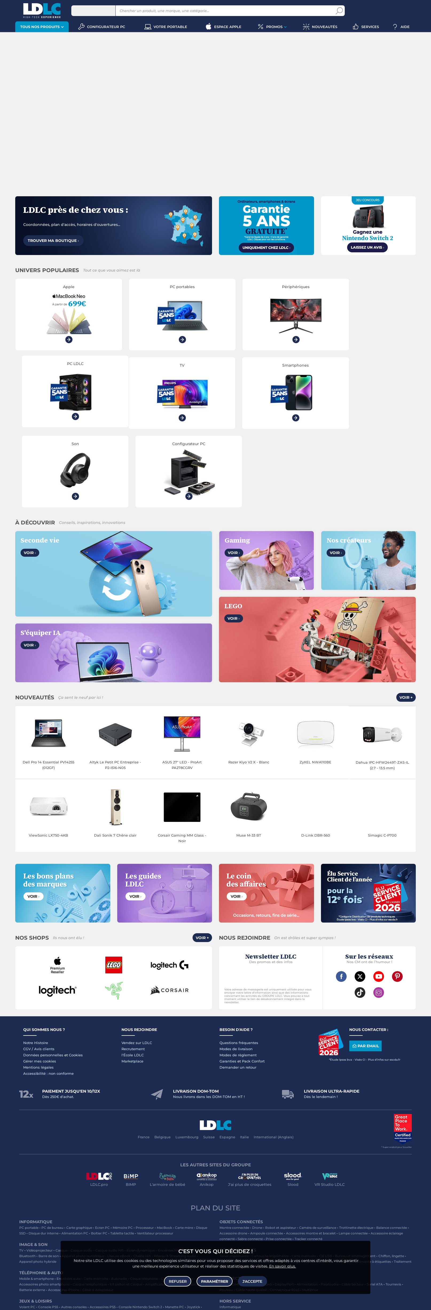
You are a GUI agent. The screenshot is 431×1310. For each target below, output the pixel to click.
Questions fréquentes (239, 965)
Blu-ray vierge (289, 1184)
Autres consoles (74, 1229)
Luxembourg (186, 1059)
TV (21, 1173)
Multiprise (310, 1212)
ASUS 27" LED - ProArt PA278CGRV (182, 687)
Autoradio (119, 1201)
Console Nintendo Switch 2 (140, 1229)
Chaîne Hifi (142, 1178)
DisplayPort (284, 1207)
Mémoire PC (123, 1150)
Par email (365, 968)
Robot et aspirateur (280, 1150)
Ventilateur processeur (155, 1156)
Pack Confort (253, 984)
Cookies (76, 977)
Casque (62, 1173)
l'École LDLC (133, 977)
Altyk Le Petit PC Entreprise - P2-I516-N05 (115, 687)
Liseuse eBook (118, 1178)
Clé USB (325, 1178)
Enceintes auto (69, 1201)
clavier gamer (29, 1294)
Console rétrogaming (132, 1235)
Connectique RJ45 (284, 1212)
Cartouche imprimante (270, 1178)
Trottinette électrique (356, 1150)
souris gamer (59, 1294)
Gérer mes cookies (39, 984)
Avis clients (44, 971)
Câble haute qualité (251, 1212)
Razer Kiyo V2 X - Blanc (248, 685)
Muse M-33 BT (248, 758)
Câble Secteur (353, 1207)
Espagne (227, 1059)
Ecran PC (102, 1150)
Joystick (193, 1229)
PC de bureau (52, 1150)
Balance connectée (391, 1150)
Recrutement (133, 971)
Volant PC (27, 1229)
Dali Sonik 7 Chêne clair (115, 758)
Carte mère (184, 1150)
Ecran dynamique (141, 1173)
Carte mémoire (96, 1201)
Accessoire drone (233, 1156)
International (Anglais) (273, 1059)
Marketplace (132, 984)
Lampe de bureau (234, 1184)
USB (223, 1207)
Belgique (162, 1059)
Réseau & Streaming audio (175, 1178)
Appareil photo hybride (37, 1184)
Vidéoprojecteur (39, 1173)
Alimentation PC (74, 1156)
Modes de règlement (238, 977)
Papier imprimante (318, 1184)
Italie (244, 1059)
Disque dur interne (43, 1156)
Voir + (406, 620)
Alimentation (307, 1207)
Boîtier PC (99, 1156)
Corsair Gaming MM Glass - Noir (182, 761)
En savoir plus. (282, 1266)
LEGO (59, 1235)
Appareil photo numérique (83, 1178)
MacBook (164, 1150)
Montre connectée (234, 1150)
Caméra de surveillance (317, 1150)
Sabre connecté (250, 1161)
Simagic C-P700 (382, 758)
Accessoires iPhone (63, 1212)
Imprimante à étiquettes (371, 1184)
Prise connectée (279, 1161)
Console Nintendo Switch (172, 1235)
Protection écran (192, 1207)
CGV (27, 971)
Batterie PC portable (253, 1190)
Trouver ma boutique (53, 240)
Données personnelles (43, 977)
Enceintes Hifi (169, 1173)
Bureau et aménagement (355, 1178)
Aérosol (342, 1184)
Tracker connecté (308, 1161)
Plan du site (215, 1130)
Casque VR (75, 1235)
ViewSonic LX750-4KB (48, 758)
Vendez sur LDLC (137, 965)
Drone (257, 1150)
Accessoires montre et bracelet (311, 1156)
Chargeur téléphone (177, 1201)
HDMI (234, 1207)
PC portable (28, 1150)
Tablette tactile (122, 1156)
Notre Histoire (35, 965)
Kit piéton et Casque (126, 1207)
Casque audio (81, 1173)
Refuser (178, 1281)
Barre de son (48, 1178)
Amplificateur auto (160, 1207)
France (144, 1059)
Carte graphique (79, 1150)
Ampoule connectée (266, 1156)
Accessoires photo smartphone (44, 1207)
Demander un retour (238, 990)
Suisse (209, 1059)
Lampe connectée (353, 1156)
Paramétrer (214, 1281)
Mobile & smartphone (36, 1201)
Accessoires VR (99, 1235)
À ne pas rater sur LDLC (222, 1302)
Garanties (228, 984)
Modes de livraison (236, 971)
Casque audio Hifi (109, 1173)
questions (138, 1302)
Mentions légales (38, 990)
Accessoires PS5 (103, 1229)
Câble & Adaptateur (97, 1212)
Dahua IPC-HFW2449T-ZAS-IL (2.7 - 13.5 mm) (382, 688)
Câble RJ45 (263, 1207)
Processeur (145, 1150)
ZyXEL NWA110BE (315, 685)
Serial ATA (375, 1207)
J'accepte (252, 1281)
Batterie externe (32, 1212)
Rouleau (226, 1212)
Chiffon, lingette (391, 1178)
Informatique (230, 1229)
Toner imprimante (234, 1178)
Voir (30, 475)
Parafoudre (330, 1207)
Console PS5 (48, 1229)
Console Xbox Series (35, 1235)
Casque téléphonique (90, 1207)
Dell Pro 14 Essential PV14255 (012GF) (48, 687)
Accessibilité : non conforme (48, 996)
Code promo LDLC (256, 1302)
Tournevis (393, 1207)
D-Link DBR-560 (315, 758)
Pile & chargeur (263, 1184)
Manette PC (174, 1229)
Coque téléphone (144, 1201)
